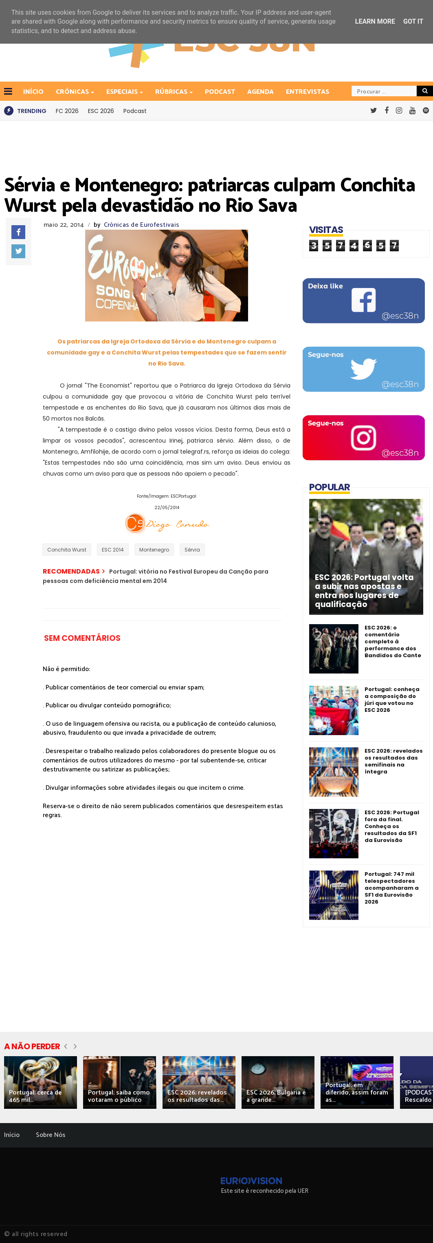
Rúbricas (172, 91)
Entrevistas (307, 91)
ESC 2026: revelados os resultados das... (197, 1096)
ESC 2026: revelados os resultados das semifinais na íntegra (394, 761)
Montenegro (154, 549)
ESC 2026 (101, 111)
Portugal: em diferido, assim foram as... (356, 1093)
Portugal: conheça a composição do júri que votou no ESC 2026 (392, 699)
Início (12, 1135)
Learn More (375, 21)
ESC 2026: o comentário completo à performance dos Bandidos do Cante (393, 641)
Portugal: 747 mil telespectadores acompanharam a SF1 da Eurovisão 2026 (392, 888)
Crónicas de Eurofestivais (142, 224)
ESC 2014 (113, 549)
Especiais (122, 91)
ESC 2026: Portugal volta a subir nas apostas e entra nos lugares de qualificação (364, 591)
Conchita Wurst (66, 549)
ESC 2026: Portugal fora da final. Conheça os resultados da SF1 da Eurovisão (392, 826)
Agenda (260, 91)
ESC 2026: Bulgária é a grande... (276, 1096)
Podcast (220, 91)
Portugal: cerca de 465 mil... (35, 1096)
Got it (413, 21)
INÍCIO (33, 91)
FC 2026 (67, 111)
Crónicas (73, 91)
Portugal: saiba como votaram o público (119, 1096)
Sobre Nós (51, 1135)
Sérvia (192, 549)
